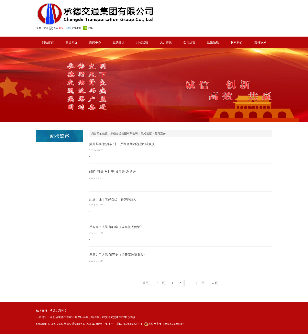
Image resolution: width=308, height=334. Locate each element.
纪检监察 (142, 42)
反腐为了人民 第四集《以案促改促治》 (116, 227)
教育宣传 (160, 133)
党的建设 (119, 42)
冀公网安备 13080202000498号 (166, 323)
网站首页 (48, 42)
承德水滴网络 (58, 310)
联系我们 (236, 42)
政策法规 (213, 42)
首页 (145, 283)
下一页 (200, 283)
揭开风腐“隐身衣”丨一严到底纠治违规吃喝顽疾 (122, 144)
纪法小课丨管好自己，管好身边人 (112, 199)
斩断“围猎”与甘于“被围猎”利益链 (112, 171)
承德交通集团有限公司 (124, 133)
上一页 (160, 283)
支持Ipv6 (260, 42)
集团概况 (71, 42)
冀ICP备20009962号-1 (129, 323)
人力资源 (166, 42)
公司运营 (189, 42)
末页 (215, 283)
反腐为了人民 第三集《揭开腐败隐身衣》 (118, 254)
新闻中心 (95, 42)
